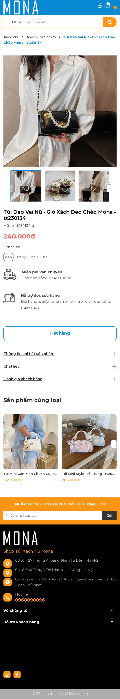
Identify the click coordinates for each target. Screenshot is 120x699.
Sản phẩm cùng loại (32, 400)
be (45, 257)
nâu (34, 257)
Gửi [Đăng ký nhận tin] (109, 515)
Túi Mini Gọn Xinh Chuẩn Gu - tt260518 (30, 474)
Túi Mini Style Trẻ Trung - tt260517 (89, 474)
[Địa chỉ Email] (60, 515)
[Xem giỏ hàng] (107, 5)
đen (8, 257)
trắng (21, 257)
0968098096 (30, 600)
